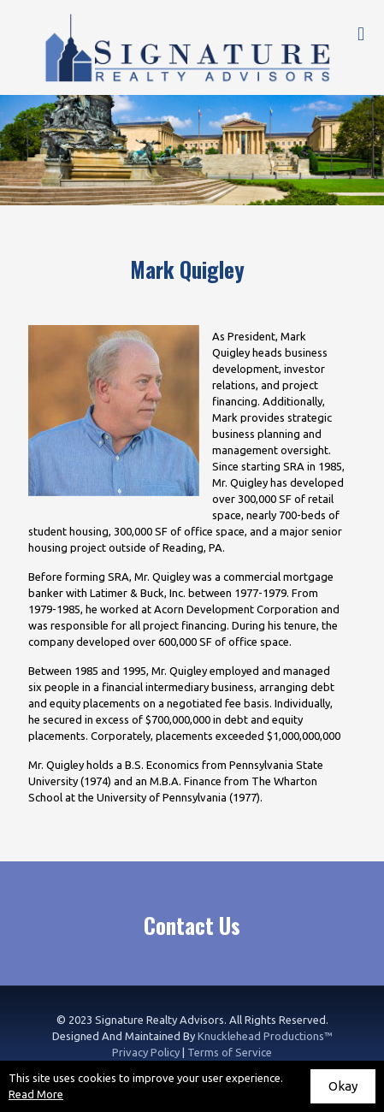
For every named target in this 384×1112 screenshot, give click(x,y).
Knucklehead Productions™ (265, 1036)
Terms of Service (229, 1052)
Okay (342, 1086)
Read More (36, 1094)
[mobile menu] (360, 34)
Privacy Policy (146, 1052)
